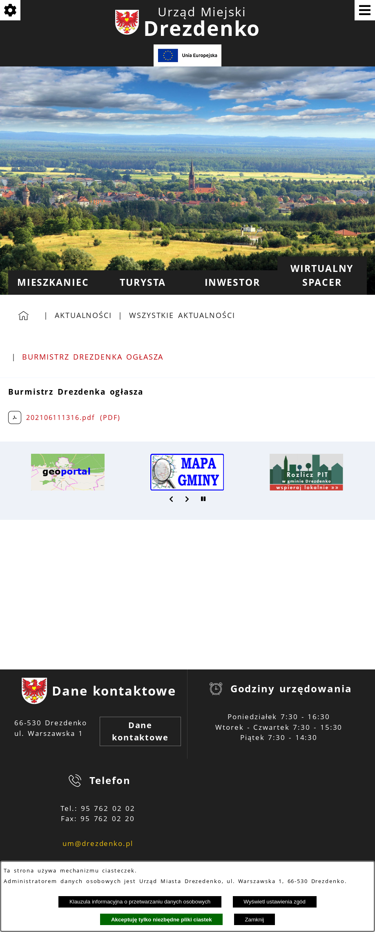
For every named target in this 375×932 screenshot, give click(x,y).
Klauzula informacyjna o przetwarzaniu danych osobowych (139, 902)
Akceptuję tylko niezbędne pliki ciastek (161, 920)
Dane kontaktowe (140, 731)
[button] (171, 499)
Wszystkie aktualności (182, 315)
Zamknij (254, 920)
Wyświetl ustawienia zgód (274, 902)
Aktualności (83, 315)
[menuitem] (53, 282)
